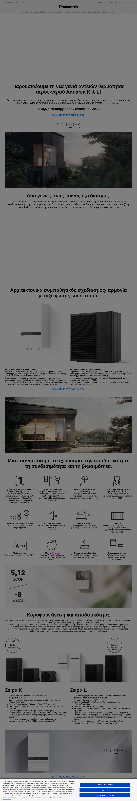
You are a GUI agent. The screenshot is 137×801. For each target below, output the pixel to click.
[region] (68, 789)
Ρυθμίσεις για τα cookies (105, 784)
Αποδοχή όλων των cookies (105, 795)
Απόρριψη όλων (105, 790)
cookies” (54, 797)
